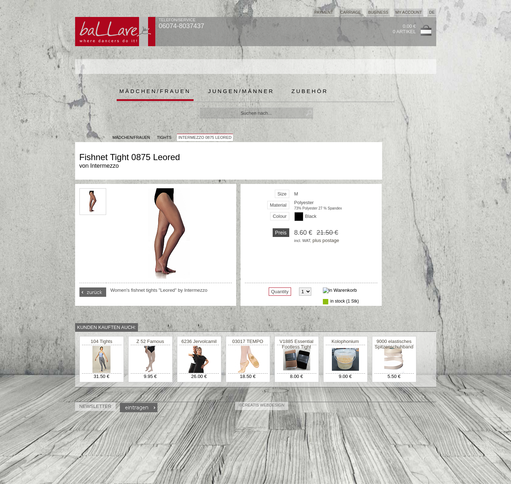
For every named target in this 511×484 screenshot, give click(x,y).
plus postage (325, 240)
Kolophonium (345, 341)
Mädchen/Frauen (155, 91)
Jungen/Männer (241, 91)
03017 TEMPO (247, 341)
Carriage (350, 12)
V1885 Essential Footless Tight (296, 344)
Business (378, 12)
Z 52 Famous (150, 341)
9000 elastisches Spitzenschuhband (394, 344)
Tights (164, 137)
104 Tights (101, 341)
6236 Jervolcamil (199, 341)
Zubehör (309, 91)
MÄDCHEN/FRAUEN (131, 137)
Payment (323, 12)
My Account (408, 12)
